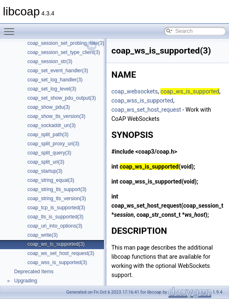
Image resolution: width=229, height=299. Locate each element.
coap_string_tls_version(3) (56, 198)
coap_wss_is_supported (142, 100)
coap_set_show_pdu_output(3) (61, 98)
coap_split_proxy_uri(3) (53, 144)
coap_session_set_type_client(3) (63, 52)
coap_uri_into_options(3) (54, 226)
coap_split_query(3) (49, 153)
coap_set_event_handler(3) (57, 71)
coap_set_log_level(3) (51, 89)
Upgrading (25, 281)
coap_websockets (134, 91)
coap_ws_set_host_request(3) (60, 253)
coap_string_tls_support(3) (56, 189)
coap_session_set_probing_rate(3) (65, 43)
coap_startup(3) (44, 171)
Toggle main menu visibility (11, 28)
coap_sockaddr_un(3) (51, 125)
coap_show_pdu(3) (48, 107)
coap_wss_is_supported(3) (57, 262)
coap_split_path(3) (48, 134)
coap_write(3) (42, 235)
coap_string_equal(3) (50, 180)
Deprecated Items (34, 271)
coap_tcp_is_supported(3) (56, 208)
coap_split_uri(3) (45, 162)
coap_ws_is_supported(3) (55, 244)
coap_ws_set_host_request (146, 109)
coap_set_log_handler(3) (55, 80)
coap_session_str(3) (49, 61)
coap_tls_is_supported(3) (55, 217)
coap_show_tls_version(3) (56, 116)
